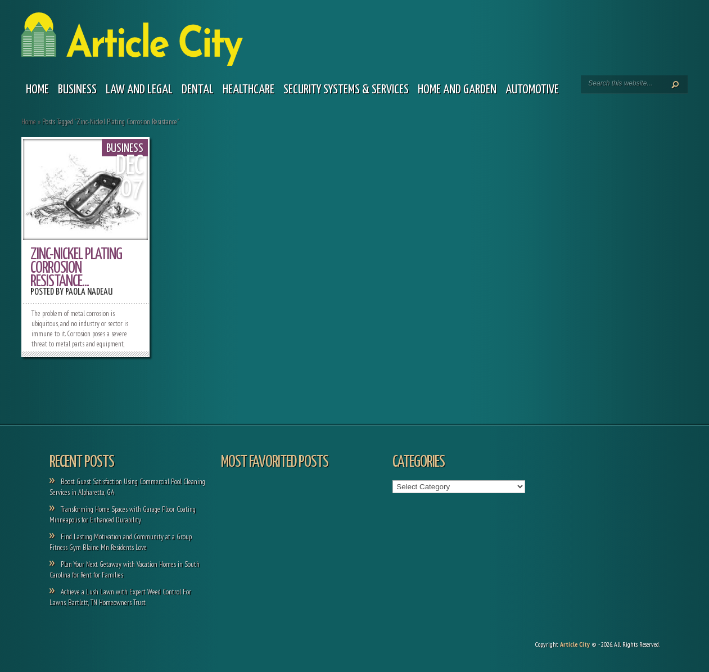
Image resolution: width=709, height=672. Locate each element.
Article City (575, 644)
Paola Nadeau (88, 292)
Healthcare (248, 89)
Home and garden (457, 89)
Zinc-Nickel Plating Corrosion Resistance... (76, 268)
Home (37, 89)
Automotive (532, 89)
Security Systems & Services (346, 89)
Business (77, 89)
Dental (198, 89)
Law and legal (139, 89)
